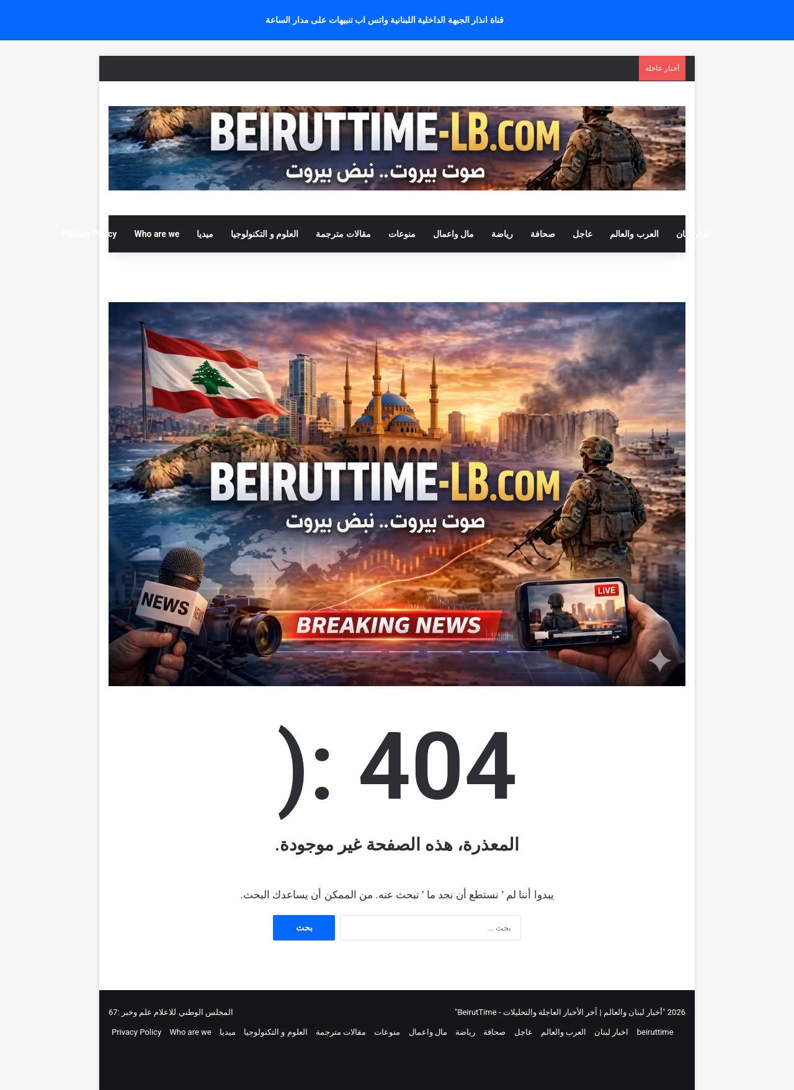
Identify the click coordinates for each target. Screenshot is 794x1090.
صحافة (542, 234)
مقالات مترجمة (343, 234)
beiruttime (655, 1032)
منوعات (402, 234)
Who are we (156, 234)
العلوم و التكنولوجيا (264, 234)
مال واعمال (453, 234)
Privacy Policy (89, 234)
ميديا (205, 234)
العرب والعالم (634, 234)
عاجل (582, 234)
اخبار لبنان (693, 234)
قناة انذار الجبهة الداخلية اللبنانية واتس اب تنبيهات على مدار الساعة (384, 20)
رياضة (502, 234)
